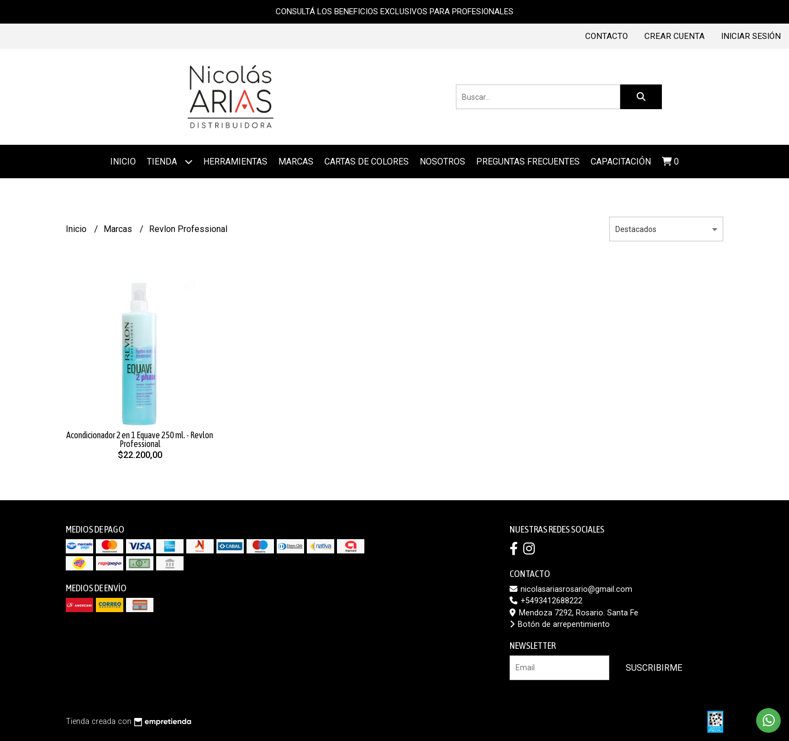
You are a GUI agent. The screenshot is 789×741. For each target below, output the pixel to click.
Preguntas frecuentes (528, 161)
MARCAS (295, 161)
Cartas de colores (366, 161)
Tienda (169, 161)
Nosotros (442, 161)
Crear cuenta (674, 36)
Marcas (119, 229)
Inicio (123, 161)
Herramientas (235, 161)
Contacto (606, 36)
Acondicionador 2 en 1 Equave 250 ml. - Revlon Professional (139, 439)
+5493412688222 (546, 601)
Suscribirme (654, 668)
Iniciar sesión (751, 36)
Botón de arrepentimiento (560, 624)
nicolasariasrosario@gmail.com (571, 589)
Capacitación (621, 161)
